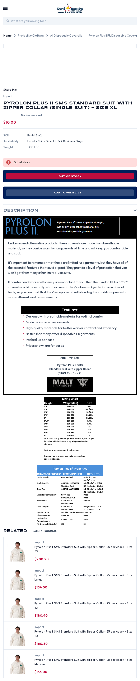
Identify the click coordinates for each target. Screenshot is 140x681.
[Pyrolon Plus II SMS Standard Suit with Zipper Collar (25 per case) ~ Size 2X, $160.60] (17, 635)
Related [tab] (30, 531)
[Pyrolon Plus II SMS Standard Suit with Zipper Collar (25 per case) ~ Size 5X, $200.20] (17, 551)
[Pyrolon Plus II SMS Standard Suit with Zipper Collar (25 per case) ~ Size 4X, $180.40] (17, 607)
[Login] (125, 8)
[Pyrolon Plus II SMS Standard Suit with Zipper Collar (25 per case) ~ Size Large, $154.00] (17, 579)
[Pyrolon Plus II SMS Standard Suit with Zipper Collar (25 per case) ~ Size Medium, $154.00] (17, 663)
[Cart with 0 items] (134, 8)
